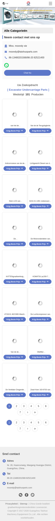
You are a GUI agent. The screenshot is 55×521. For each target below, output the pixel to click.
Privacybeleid (11, 504)
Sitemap (23, 504)
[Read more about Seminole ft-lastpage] (35, 428)
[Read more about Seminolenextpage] (27, 428)
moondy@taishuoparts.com (23, 51)
